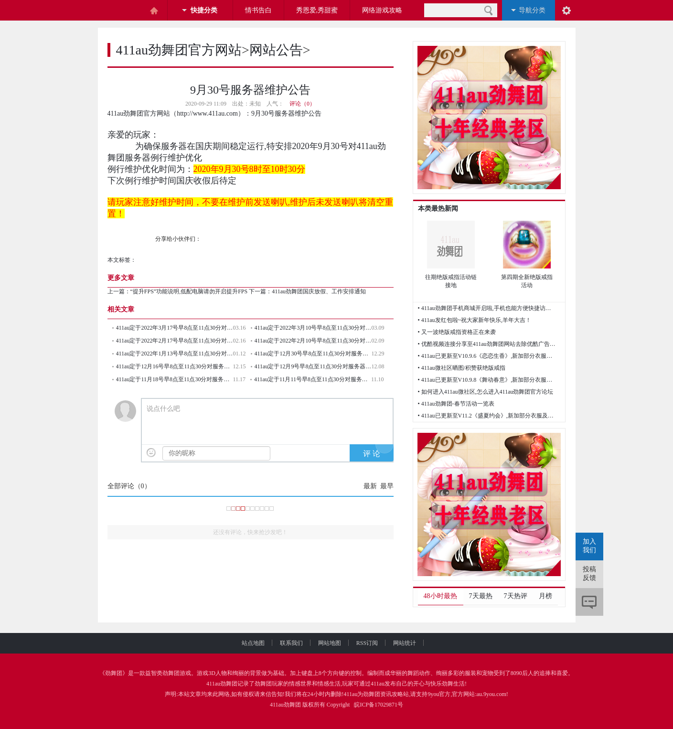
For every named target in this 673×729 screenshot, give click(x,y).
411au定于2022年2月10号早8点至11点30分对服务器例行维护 (313, 340)
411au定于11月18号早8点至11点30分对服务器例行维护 (174, 379)
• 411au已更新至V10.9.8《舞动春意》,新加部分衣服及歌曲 (487, 379)
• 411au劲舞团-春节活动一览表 (456, 403)
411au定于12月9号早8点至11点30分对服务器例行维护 (313, 366)
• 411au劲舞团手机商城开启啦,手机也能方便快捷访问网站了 (487, 308)
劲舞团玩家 (269, 683)
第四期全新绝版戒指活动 (527, 281)
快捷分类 (204, 10)
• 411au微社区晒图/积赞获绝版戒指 (461, 367)
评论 (589, 602)
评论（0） (302, 103)
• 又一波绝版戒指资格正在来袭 (457, 332)
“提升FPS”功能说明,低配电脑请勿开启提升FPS (189, 291)
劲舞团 (113, 673)
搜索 (488, 10)
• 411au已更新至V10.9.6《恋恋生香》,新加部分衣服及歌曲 (487, 356)
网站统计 (404, 643)
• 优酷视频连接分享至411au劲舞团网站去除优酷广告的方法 (487, 344)
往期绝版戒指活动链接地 (451, 281)
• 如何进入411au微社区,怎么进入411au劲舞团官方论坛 (486, 391)
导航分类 (532, 10)
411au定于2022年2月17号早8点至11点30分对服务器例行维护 (174, 340)
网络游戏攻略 (382, 10)
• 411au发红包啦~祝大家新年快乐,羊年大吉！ (475, 320)
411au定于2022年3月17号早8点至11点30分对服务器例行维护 (174, 327)
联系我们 (299, 643)
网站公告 (276, 50)
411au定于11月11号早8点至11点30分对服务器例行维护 (312, 379)
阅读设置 (566, 10)
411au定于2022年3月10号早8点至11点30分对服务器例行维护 (313, 327)
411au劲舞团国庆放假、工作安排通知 (319, 291)
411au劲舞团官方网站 (179, 50)
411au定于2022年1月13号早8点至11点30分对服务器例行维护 (174, 353)
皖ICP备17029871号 (378, 704)
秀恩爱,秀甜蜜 (317, 10)
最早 (387, 486)
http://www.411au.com (207, 113)
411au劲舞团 (221, 683)
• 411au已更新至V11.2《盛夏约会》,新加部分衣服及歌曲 (487, 415)
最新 (370, 486)
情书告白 (258, 10)
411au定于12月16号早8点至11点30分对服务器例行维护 (174, 366)
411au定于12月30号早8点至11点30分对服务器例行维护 (313, 353)
